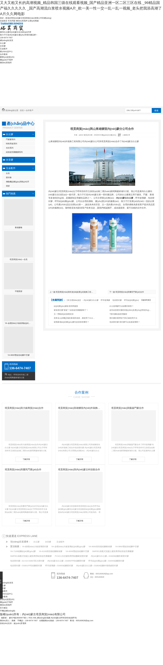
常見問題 (11, 21)
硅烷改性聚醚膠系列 (14, 152)
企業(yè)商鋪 (33, 21)
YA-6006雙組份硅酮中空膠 (77, 551)
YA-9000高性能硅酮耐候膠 (100, 546)
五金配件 (3, 49)
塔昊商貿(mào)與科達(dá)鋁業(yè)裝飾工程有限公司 (77, 292)
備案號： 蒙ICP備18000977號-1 (14, 618)
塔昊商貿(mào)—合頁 (19, 259)
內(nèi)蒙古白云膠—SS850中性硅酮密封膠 (66, 561)
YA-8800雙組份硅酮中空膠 (18, 355)
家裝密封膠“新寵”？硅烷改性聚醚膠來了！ (71, 310)
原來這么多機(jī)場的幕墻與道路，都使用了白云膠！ (75, 318)
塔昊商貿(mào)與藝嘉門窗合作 (127, 408)
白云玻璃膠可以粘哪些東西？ (121, 306)
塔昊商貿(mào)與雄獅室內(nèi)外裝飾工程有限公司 (80, 408)
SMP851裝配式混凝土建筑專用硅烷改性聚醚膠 (113, 551)
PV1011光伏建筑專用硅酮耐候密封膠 (71, 556)
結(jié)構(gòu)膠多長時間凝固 (66, 306)
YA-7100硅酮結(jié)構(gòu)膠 (23, 551)
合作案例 (3, 54)
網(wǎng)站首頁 (6, 40)
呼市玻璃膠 (105, 300)
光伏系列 (9, 148)
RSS (31, 618)
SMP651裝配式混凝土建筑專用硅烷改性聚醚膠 (31, 556)
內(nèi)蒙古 (55, 618)
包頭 (70, 618)
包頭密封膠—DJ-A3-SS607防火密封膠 (27, 561)
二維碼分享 (126, 135)
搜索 (156, 110)
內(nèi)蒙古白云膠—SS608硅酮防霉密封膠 (110, 556)
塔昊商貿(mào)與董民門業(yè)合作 (129, 292)
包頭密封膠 (117, 300)
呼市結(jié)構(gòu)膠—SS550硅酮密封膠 (106, 561)
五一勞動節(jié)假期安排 (64, 314)
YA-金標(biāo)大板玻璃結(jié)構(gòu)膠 (18, 323)
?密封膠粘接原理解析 (118, 314)
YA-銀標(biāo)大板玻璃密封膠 (35, 546)
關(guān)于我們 (6, 60)
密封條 (9, 177)
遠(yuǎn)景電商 (20, 623)
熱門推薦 (11, 193)
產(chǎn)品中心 (6, 51)
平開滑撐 (18, 291)
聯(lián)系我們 (21, 21)
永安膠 (3, 46)
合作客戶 (29, 110)
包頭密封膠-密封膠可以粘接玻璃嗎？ (124, 322)
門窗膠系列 (10, 139)
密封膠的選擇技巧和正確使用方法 (123, 318)
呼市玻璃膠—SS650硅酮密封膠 (59, 565)
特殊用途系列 (11, 144)
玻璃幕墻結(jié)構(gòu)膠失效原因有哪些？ (71, 322)
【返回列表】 (146, 300)
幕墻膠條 (18, 227)
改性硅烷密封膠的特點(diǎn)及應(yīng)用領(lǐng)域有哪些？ (130, 310)
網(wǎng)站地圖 (43, 618)
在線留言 (3, 21)
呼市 (74, 618)
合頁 (8, 173)
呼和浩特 (64, 618)
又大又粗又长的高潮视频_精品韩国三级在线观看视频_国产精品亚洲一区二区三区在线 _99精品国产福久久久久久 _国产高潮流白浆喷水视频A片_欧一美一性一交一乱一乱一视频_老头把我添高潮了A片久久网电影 (81, 8)
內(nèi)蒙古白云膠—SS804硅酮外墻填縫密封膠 (97, 565)
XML (35, 618)
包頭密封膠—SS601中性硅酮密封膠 (26, 565)
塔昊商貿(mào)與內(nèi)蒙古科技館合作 (79, 469)
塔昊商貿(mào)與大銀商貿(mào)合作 (24, 408)
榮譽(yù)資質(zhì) (7, 57)
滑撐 (8, 186)
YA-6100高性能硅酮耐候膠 (50, 551)
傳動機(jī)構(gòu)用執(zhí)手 (17, 182)
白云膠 (3, 43)
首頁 (22, 110)
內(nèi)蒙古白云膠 (91, 300)
